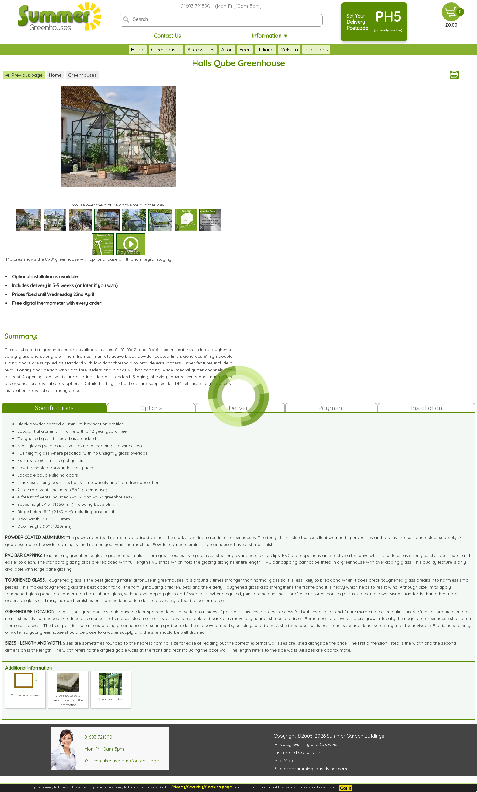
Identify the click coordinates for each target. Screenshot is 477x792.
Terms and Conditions (298, 752)
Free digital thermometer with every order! (57, 303)
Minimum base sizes (25, 692)
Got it (345, 788)
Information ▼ (270, 35)
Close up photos (110, 696)
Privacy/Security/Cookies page (201, 786)
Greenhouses (166, 50)
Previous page (24, 75)
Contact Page (144, 761)
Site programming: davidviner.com (311, 769)
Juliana (265, 50)
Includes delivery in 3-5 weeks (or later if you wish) (65, 285)
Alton (227, 50)
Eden (245, 50)
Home (137, 50)
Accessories (200, 50)
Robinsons (316, 50)
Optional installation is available (45, 277)
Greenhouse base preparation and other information (68, 698)
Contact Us (167, 35)
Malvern (289, 50)
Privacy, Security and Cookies (306, 744)
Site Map (284, 760)
